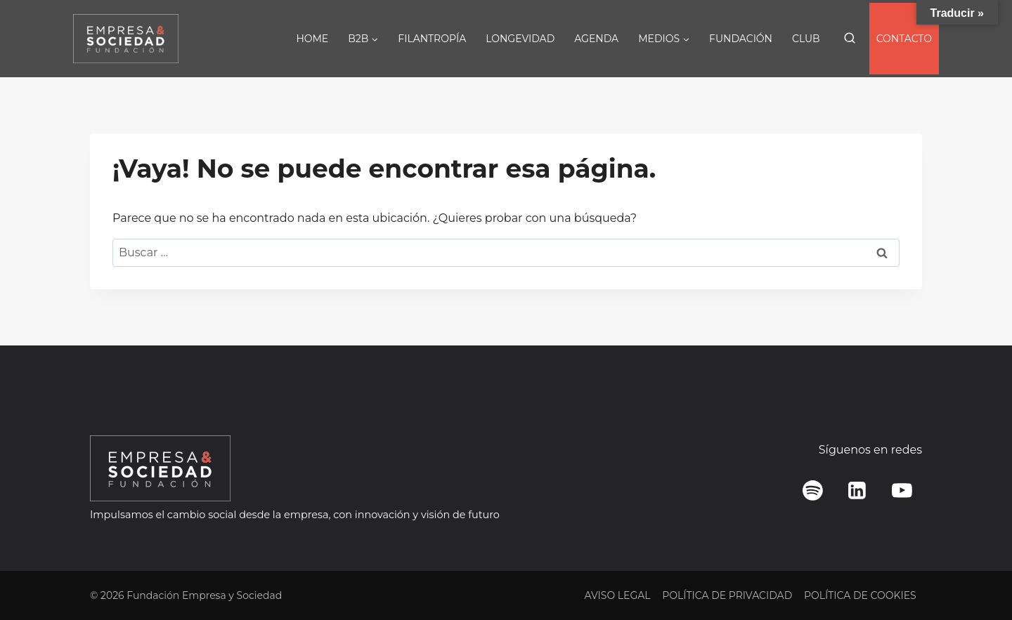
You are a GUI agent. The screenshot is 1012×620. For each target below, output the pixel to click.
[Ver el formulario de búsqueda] (849, 38)
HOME (312, 38)
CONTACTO (904, 38)
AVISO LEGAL (617, 595)
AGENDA (596, 38)
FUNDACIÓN (740, 38)
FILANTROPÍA (432, 38)
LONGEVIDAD (520, 38)
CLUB (806, 38)
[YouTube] (901, 490)
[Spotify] (813, 490)
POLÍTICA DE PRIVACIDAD (727, 595)
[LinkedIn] (857, 490)
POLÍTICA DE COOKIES (860, 595)
